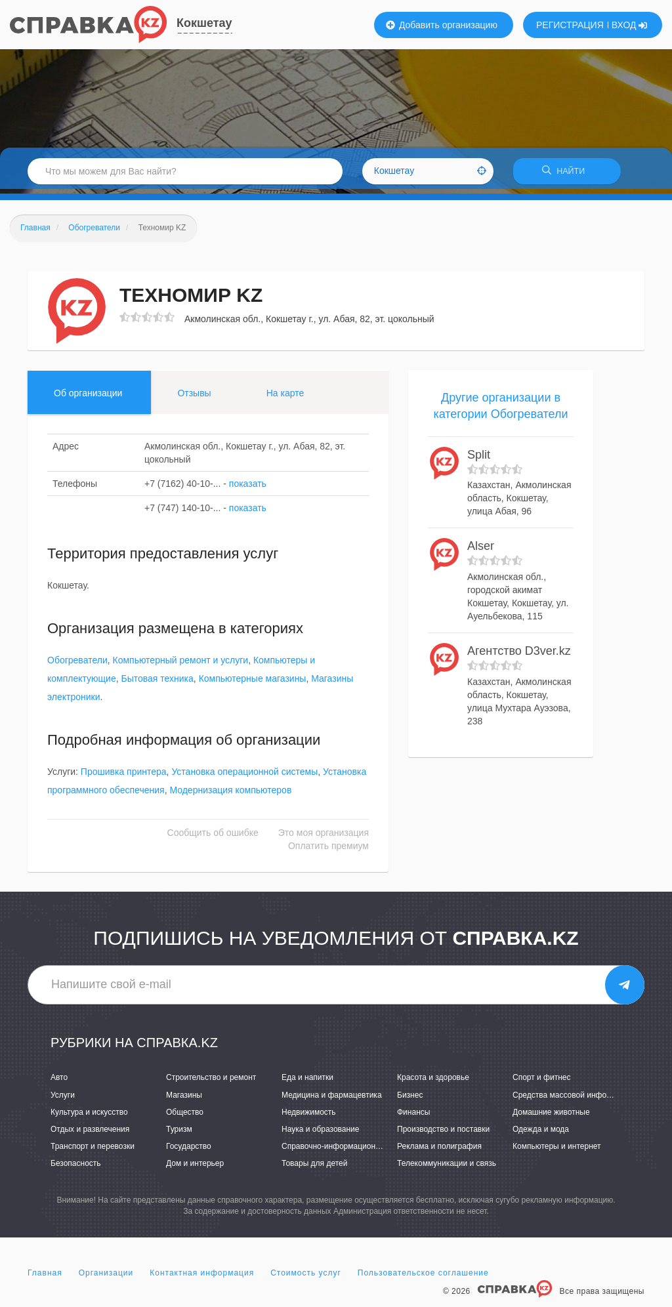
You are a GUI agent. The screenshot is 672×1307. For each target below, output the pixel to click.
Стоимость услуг (305, 1276)
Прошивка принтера (124, 776)
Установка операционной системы (244, 776)
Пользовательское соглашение (423, 1276)
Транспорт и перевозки (93, 1150)
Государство (188, 1150)
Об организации (88, 397)
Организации (106, 1276)
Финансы (413, 1116)
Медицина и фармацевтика (332, 1099)
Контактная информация (202, 1276)
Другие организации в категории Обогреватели (500, 410)
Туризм (179, 1133)
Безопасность (76, 1167)
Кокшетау (204, 23)
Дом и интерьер (195, 1167)
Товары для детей (314, 1167)
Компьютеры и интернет (557, 1150)
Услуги (63, 1099)
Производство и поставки (443, 1133)
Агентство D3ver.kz (519, 655)
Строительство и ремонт (211, 1082)
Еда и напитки (307, 1082)
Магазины (184, 1099)
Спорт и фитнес (542, 1082)
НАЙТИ (567, 173)
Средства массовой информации (573, 1099)
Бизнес (410, 1099)
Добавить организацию (441, 25)
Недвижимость (309, 1116)
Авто (59, 1082)
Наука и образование (320, 1133)
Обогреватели (77, 664)
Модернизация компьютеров (230, 794)
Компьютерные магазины (252, 683)
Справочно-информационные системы (352, 1150)
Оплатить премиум (328, 850)
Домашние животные (551, 1116)
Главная (45, 1276)
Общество (184, 1116)
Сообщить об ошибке (213, 837)
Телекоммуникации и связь (446, 1167)
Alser (480, 550)
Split (478, 459)
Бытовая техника (157, 683)
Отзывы (194, 397)
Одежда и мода (541, 1133)
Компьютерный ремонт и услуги (180, 664)
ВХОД (630, 25)
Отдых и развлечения (90, 1133)
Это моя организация (323, 837)
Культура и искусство (89, 1116)
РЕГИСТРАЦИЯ (570, 25)
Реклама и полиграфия (439, 1150)
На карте (285, 397)
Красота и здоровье (433, 1082)
